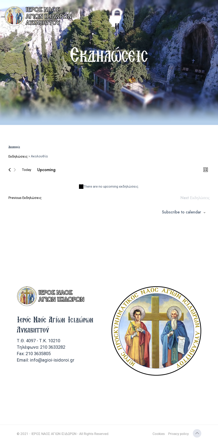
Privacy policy (178, 434)
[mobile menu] (211, 12)
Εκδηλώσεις (18, 156)
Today (26, 170)
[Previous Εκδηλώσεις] (9, 170)
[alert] (109, 186)
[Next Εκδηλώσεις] (15, 170)
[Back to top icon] (197, 433)
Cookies (159, 434)
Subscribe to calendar (181, 212)
